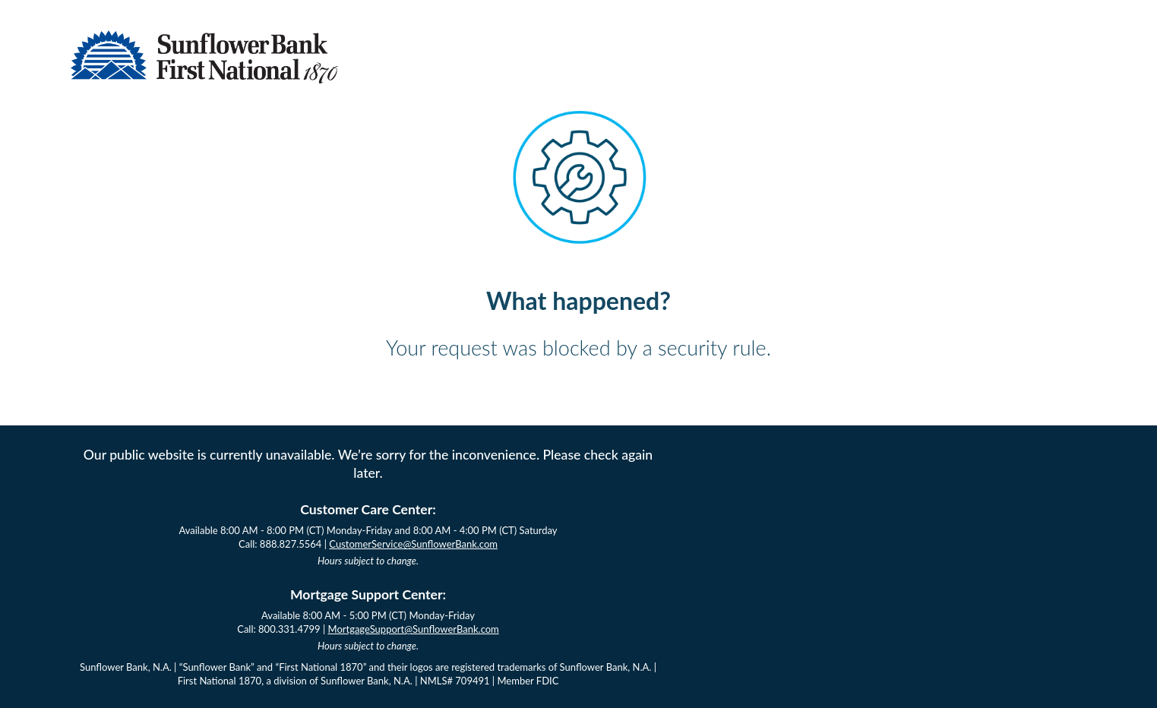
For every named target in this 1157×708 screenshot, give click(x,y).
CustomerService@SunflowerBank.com (413, 544)
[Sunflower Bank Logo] (204, 78)
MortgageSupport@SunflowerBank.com (413, 629)
